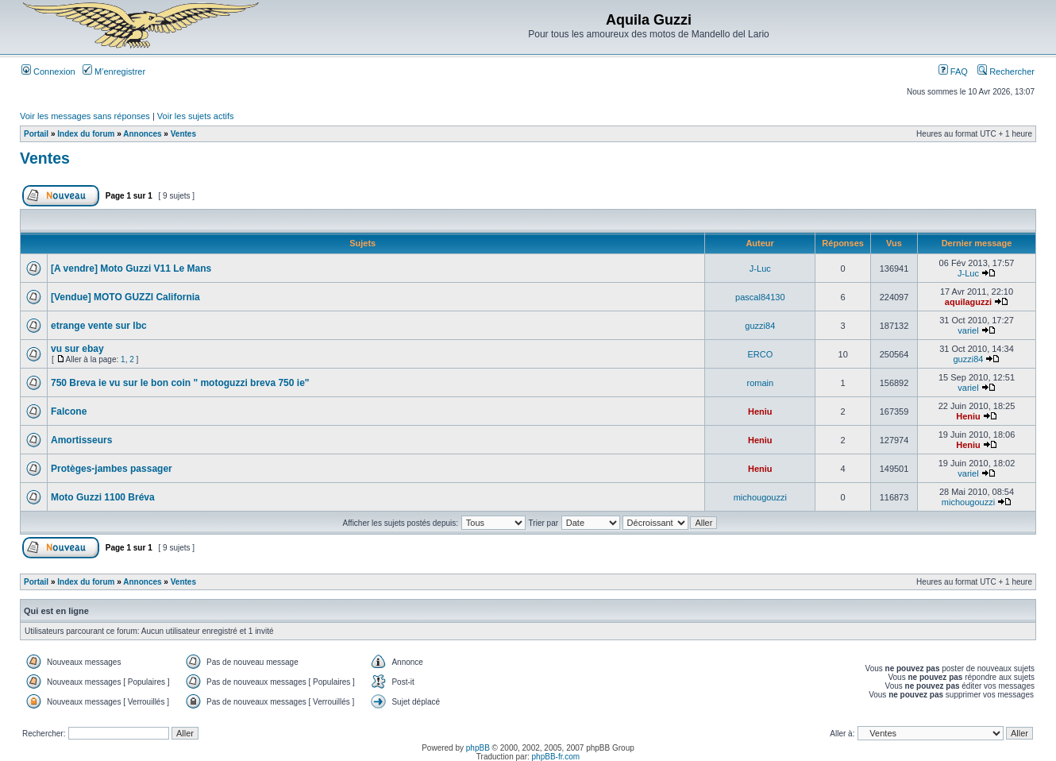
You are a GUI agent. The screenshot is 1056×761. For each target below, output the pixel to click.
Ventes (183, 133)
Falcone (69, 411)
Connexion (48, 71)
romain (760, 383)
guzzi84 (760, 325)
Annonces (142, 133)
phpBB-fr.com (556, 756)
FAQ (953, 71)
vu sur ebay (77, 348)
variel (968, 330)
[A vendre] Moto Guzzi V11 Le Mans (131, 268)
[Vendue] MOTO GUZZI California (125, 297)
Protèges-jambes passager (111, 468)
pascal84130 (759, 297)
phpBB (478, 748)
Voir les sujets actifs (195, 116)
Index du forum (85, 133)
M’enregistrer (114, 71)
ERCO (760, 354)
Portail (36, 133)
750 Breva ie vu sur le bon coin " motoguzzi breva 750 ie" (180, 382)
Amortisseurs (81, 440)
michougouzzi (760, 497)
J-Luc (760, 268)
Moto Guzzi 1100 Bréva (103, 497)
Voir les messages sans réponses (85, 116)
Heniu (760, 411)
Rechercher (1006, 71)
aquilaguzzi (968, 302)
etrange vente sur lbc (99, 325)
